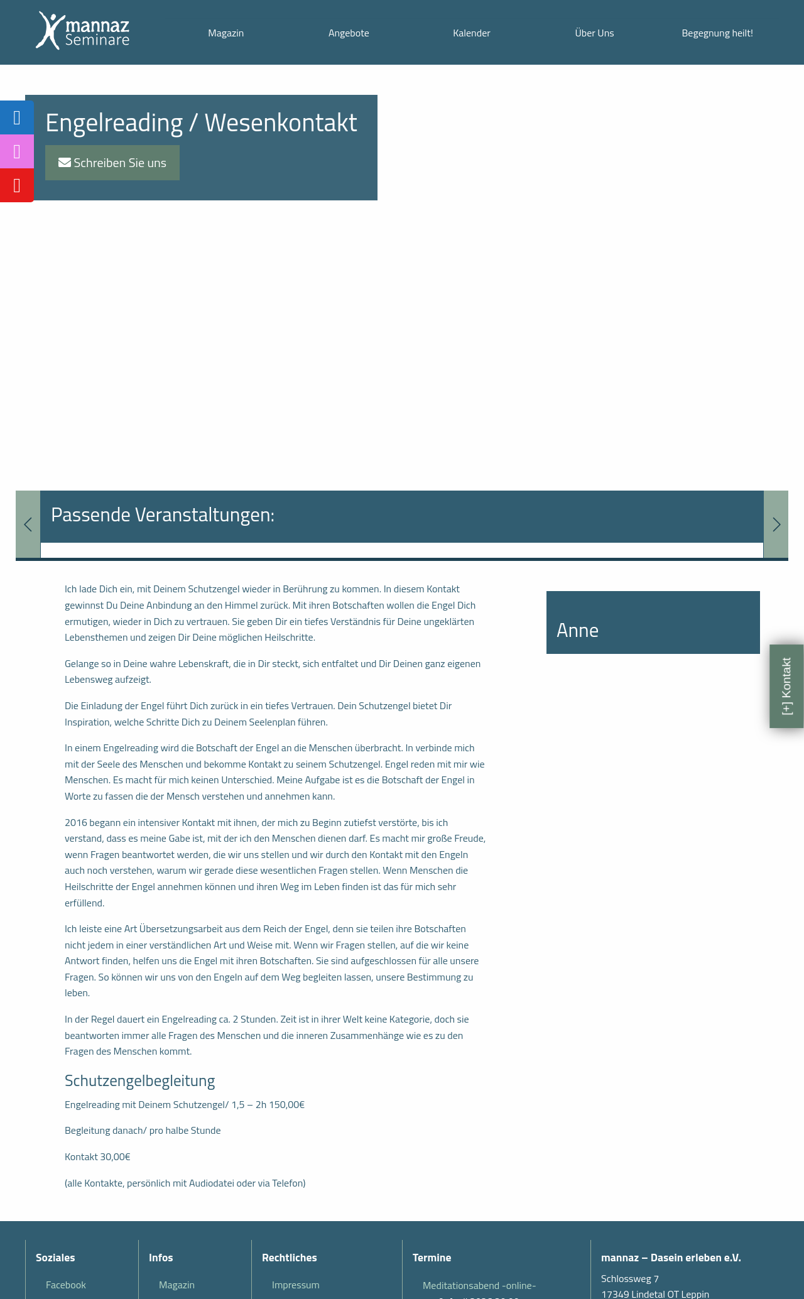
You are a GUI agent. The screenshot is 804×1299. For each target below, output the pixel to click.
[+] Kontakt (786, 686)
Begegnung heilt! (717, 32)
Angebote (349, 32)
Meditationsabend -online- (479, 1285)
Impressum (296, 1284)
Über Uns (594, 32)
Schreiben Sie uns (112, 162)
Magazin (226, 32)
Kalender (472, 32)
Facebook (66, 1284)
